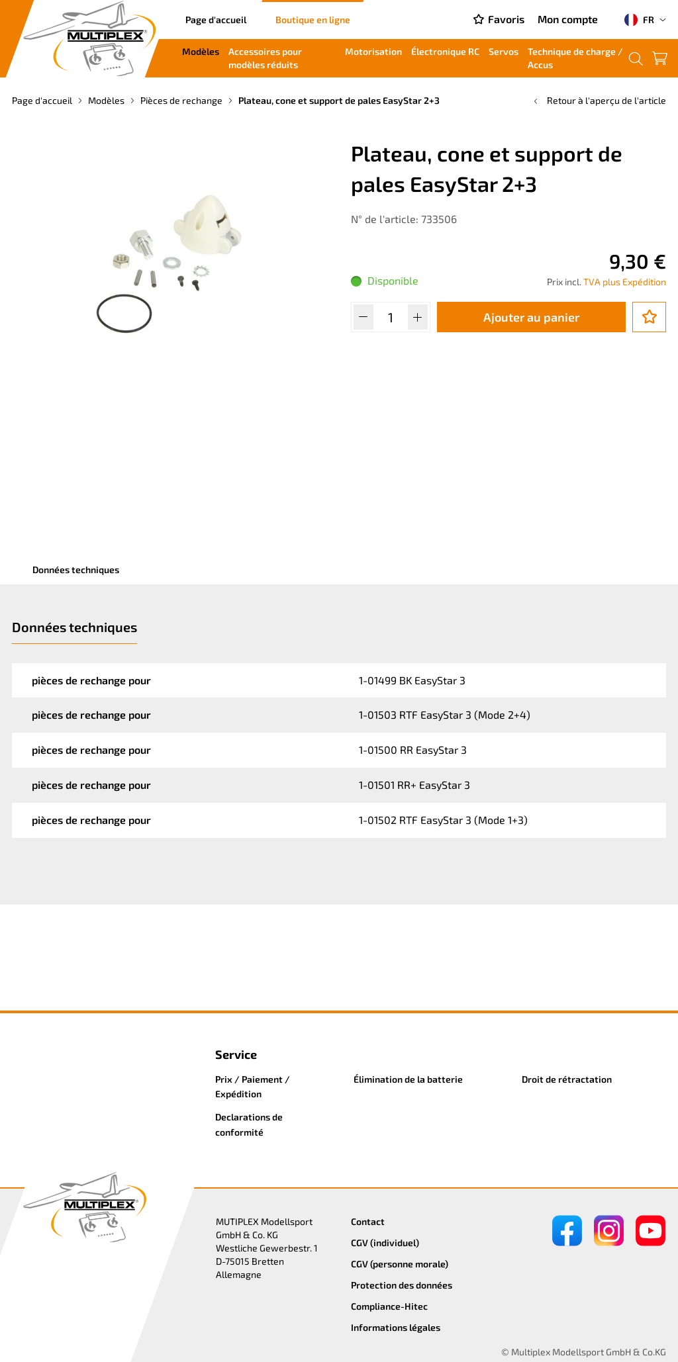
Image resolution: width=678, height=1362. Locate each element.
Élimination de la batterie (408, 1079)
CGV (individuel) (385, 1242)
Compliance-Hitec (389, 1306)
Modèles (200, 51)
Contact (368, 1221)
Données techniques (75, 569)
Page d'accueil (215, 19)
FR (639, 19)
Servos (503, 51)
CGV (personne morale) (399, 1263)
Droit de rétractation (567, 1079)
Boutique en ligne (312, 19)
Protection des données (401, 1285)
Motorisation (373, 51)
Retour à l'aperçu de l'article (598, 100)
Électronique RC (445, 51)
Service (236, 1054)
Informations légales (395, 1327)
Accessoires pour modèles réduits (265, 58)
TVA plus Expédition (624, 281)
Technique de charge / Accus (575, 58)
